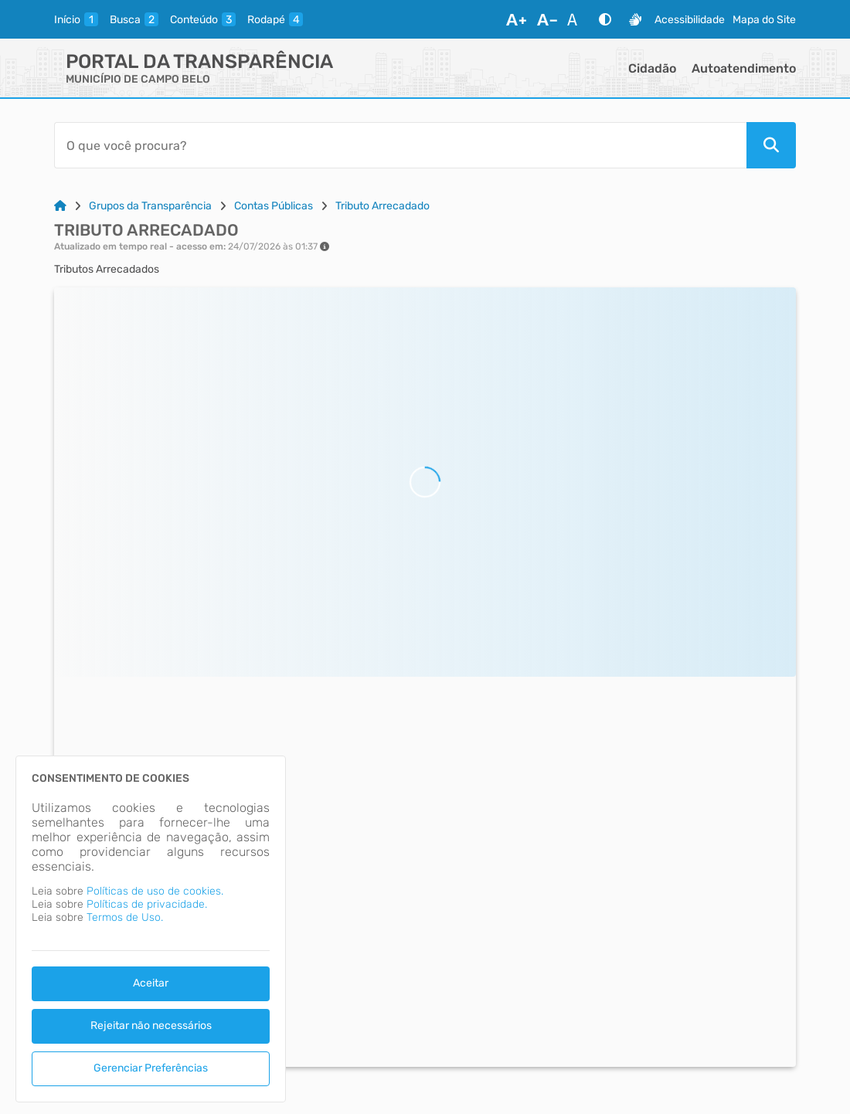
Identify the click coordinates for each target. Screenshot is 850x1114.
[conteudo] (203, 19)
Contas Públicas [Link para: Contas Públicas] (273, 205)
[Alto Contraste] (605, 19)
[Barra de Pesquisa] (400, 145)
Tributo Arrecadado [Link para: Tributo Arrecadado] (382, 205)
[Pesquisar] (771, 145)
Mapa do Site (764, 19)
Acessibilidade (689, 19)
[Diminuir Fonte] (547, 19)
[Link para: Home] (60, 205)
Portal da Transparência (199, 61)
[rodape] (275, 19)
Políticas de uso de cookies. (155, 891)
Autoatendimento (744, 68)
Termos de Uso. (125, 917)
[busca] (134, 19)
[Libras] (635, 19)
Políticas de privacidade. (147, 904)
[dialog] (150, 929)
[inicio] (76, 19)
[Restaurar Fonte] (576, 19)
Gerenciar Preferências (151, 1068)
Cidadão (652, 68)
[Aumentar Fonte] (516, 19)
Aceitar (150, 983)
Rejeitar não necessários (151, 1025)
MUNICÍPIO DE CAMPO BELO (138, 79)
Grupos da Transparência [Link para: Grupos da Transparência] (150, 205)
